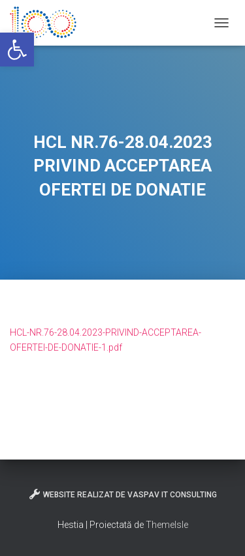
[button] (17, 49)
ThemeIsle (167, 524)
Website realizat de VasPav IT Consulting (122, 494)
